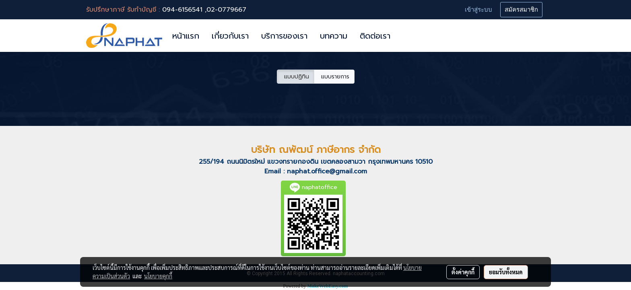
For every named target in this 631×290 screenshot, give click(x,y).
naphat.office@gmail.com (327, 171)
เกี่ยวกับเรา (230, 36)
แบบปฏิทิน (295, 76)
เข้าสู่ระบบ (478, 9)
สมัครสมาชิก (521, 9)
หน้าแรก (185, 36)
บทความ (333, 36)
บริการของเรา (284, 36)
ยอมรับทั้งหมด (506, 272)
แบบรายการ (334, 76)
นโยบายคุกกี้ (158, 276)
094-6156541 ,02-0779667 (204, 9)
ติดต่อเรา (375, 36)
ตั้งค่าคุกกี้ (463, 272)
